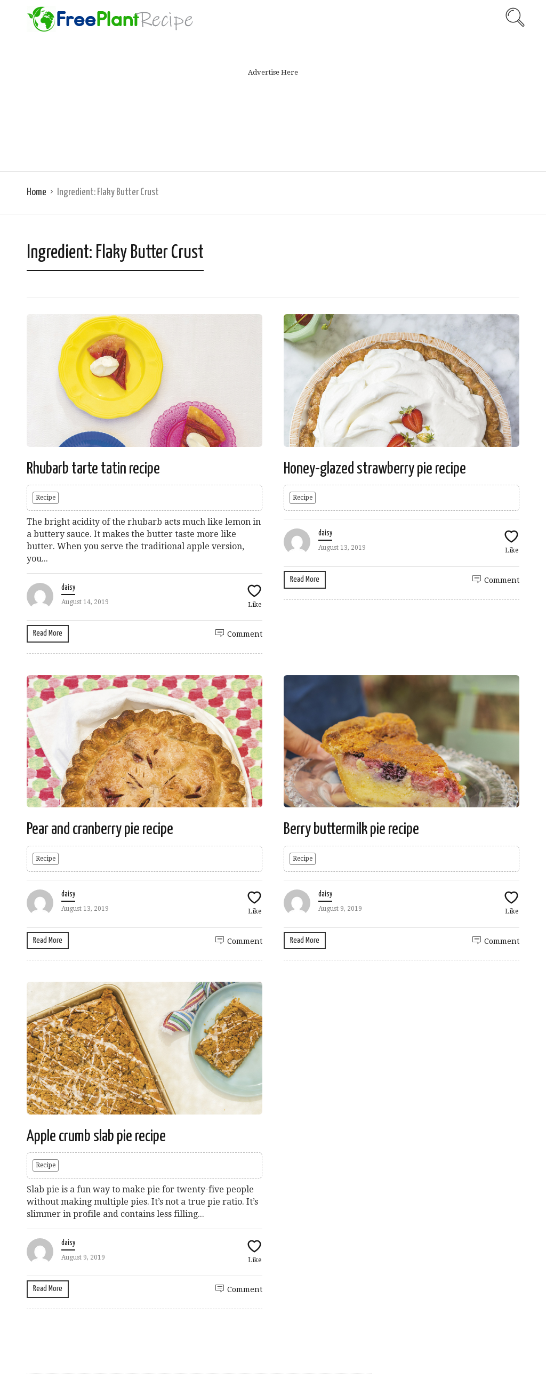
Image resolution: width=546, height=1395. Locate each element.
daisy (68, 587)
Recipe (45, 497)
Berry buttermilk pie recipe (351, 829)
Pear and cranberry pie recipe (100, 829)
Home (36, 192)
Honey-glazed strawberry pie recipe (375, 469)
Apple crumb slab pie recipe (96, 1136)
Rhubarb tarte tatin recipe (93, 469)
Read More (47, 633)
